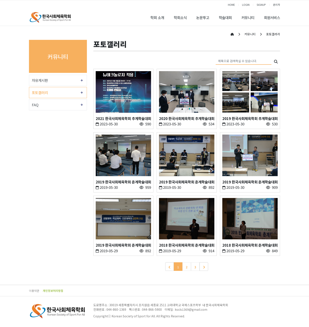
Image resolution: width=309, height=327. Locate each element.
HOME (231, 4)
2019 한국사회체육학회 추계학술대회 (250, 118)
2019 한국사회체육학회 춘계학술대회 (123, 181)
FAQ (35, 105)
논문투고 (202, 17)
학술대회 (225, 17)
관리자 (276, 4)
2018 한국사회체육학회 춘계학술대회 (186, 245)
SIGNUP (261, 4)
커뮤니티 (247, 17)
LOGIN (246, 4)
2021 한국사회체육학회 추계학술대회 (123, 118)
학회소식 (180, 17)
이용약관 (34, 291)
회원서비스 (272, 17)
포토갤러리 (40, 92)
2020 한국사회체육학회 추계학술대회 (186, 118)
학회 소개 (157, 17)
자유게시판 (40, 80)
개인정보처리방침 (53, 291)
